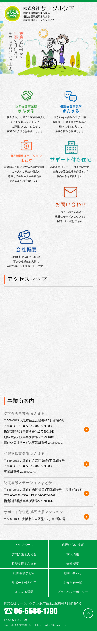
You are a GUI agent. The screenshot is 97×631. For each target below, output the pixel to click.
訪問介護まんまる (24, 554)
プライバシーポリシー (72, 592)
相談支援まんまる (24, 563)
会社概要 (72, 563)
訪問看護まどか (24, 573)
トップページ (24, 545)
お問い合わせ (72, 573)
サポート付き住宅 (24, 582)
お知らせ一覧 (72, 582)
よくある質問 (24, 592)
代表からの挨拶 (73, 545)
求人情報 (72, 554)
